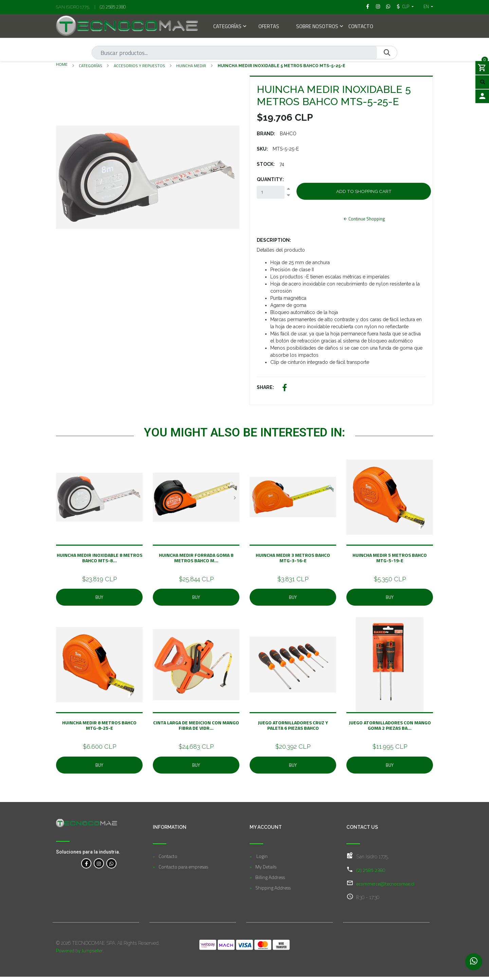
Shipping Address (273, 888)
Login (261, 856)
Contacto (360, 27)
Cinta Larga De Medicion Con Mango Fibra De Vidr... (196, 725)
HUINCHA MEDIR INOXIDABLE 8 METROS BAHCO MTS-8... (99, 557)
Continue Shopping (364, 218)
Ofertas (268, 27)
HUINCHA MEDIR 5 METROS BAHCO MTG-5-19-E (389, 557)
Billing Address (270, 877)
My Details (265, 867)
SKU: (262, 149)
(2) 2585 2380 (113, 6)
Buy (99, 597)
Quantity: (270, 179)
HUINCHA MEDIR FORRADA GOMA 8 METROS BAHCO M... (196, 557)
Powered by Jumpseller (79, 950)
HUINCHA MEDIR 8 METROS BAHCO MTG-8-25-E (99, 725)
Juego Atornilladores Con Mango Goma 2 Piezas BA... (390, 725)
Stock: (266, 164)
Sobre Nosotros (317, 27)
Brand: (266, 133)
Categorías (227, 27)
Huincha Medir (191, 65)
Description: (274, 240)
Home (62, 64)
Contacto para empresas (183, 867)
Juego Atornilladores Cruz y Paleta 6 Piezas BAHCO (293, 725)
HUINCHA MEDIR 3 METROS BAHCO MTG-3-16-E (293, 557)
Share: (265, 387)
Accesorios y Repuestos (139, 65)
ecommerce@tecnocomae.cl (385, 883)
